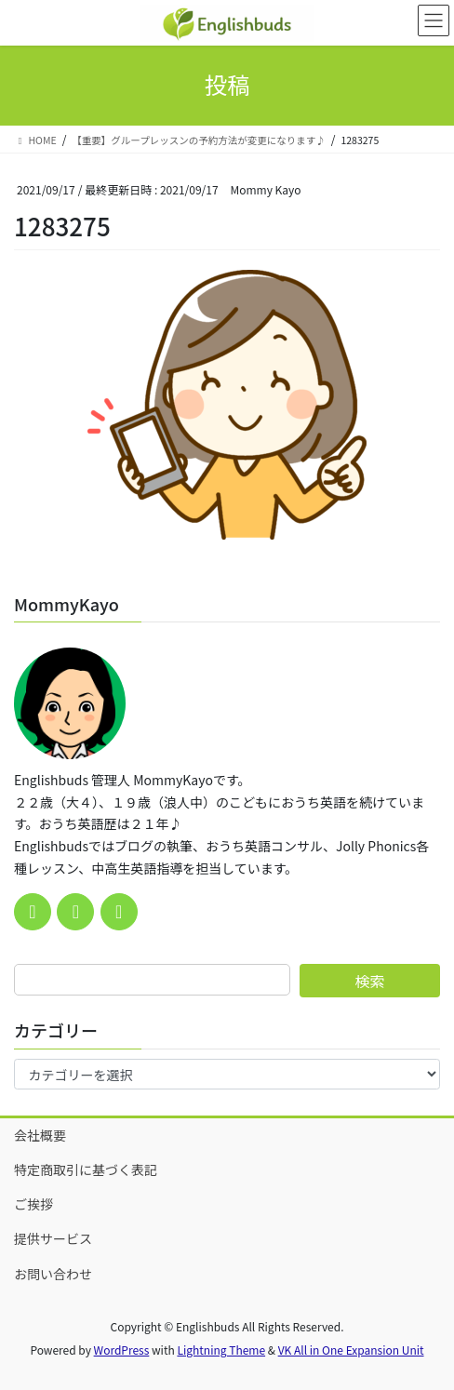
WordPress (122, 1349)
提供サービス (53, 1238)
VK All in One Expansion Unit (351, 1349)
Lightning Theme (221, 1349)
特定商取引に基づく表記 (85, 1169)
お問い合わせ (53, 1273)
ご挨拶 (33, 1204)
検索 (369, 980)
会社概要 (40, 1135)
